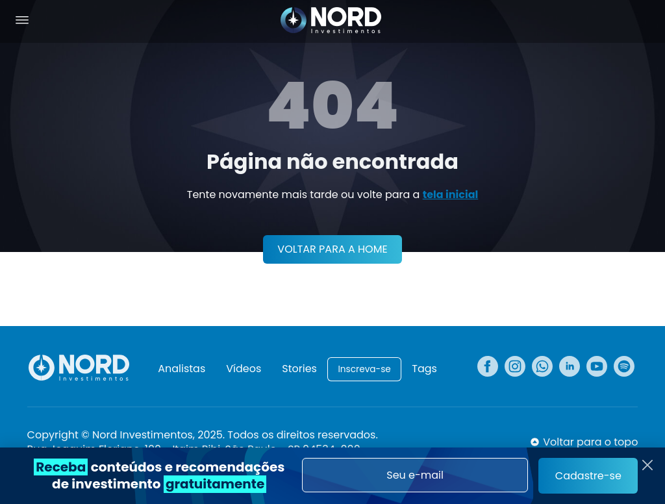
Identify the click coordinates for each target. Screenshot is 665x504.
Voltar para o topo (590, 442)
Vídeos (243, 368)
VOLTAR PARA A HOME (332, 249)
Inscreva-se (364, 369)
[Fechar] (647, 465)
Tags (424, 368)
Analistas (181, 368)
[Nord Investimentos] (331, 21)
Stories (299, 368)
